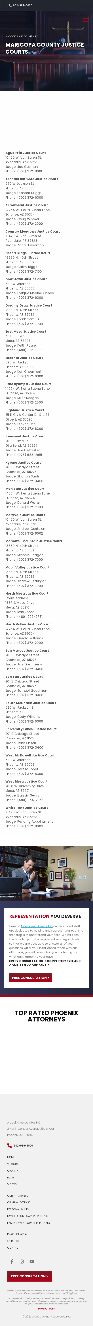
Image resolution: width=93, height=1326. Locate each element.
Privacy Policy (46, 1308)
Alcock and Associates (37, 926)
